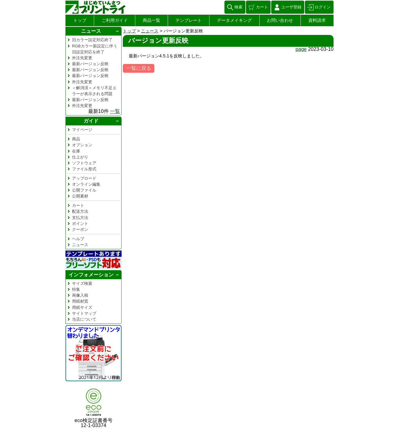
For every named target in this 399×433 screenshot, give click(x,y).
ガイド (91, 121)
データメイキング (234, 20)
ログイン (323, 7)
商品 (76, 139)
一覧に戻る (138, 68)
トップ (79, 20)
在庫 (76, 151)
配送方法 (80, 211)
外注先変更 (82, 58)
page (301, 49)
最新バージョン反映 (90, 63)
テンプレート (188, 20)
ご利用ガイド (115, 20)
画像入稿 (80, 295)
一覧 (115, 111)
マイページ (82, 129)
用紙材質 (80, 301)
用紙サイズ (82, 307)
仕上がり (80, 157)
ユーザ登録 (291, 7)
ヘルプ (78, 238)
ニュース (149, 30)
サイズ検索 (82, 283)
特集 (76, 289)
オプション (82, 145)
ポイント (80, 223)
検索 (238, 7)
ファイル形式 (84, 169)
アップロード (84, 178)
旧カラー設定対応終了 (92, 39)
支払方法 (80, 217)
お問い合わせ (280, 20)
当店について (84, 319)
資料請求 (317, 20)
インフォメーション (91, 274)
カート (262, 7)
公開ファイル (84, 190)
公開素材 (80, 196)
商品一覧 (151, 20)
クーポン (80, 229)
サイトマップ (84, 313)
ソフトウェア (84, 163)
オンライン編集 (86, 184)
